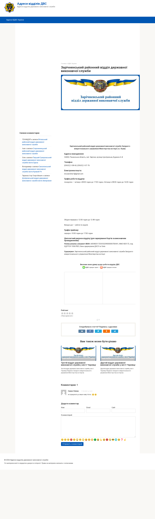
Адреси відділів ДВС (32, 3)
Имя (62, 454)
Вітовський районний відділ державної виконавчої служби (34, 142)
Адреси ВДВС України (15, 20)
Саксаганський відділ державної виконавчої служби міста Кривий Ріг (36, 169)
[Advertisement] (77, 41)
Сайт (113, 454)
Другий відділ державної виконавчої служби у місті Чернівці (117, 410)
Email (88, 454)
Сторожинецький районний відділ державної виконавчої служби (34, 151)
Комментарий (66, 461)
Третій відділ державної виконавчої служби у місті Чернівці (78, 410)
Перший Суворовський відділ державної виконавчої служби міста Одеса (36, 160)
